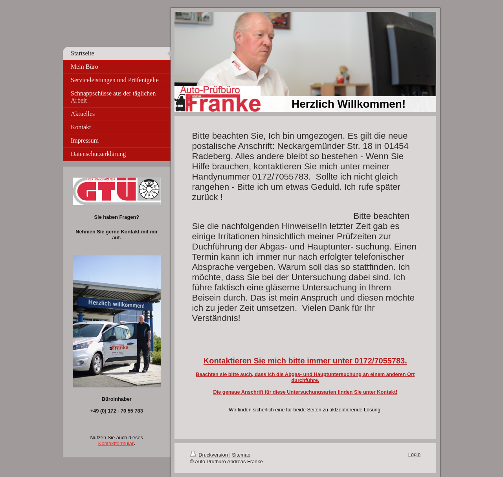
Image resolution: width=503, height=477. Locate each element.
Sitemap (241, 455)
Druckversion (209, 455)
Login (414, 454)
